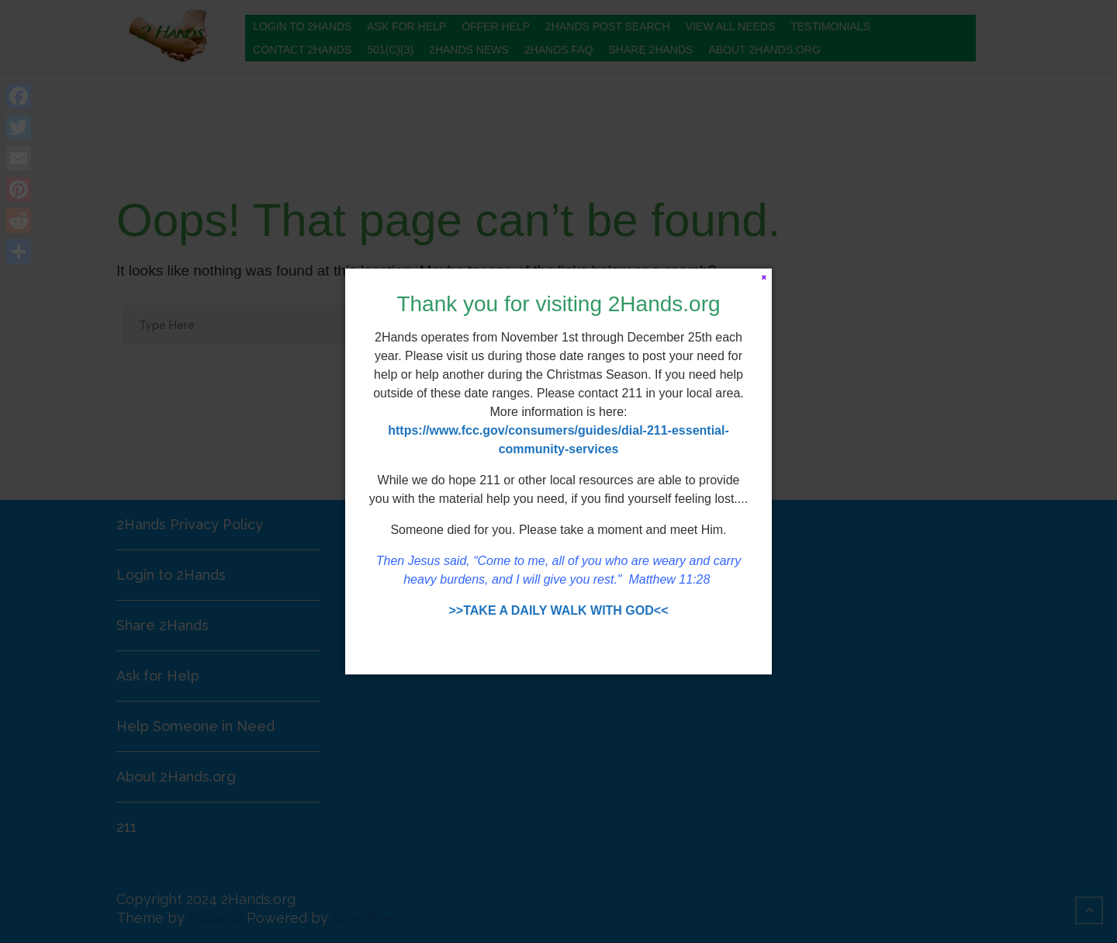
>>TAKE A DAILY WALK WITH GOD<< (559, 610)
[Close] (764, 277)
